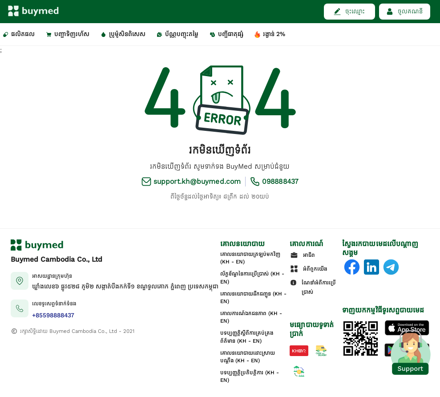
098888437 (280, 181)
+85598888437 (53, 315)
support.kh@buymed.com (197, 181)
